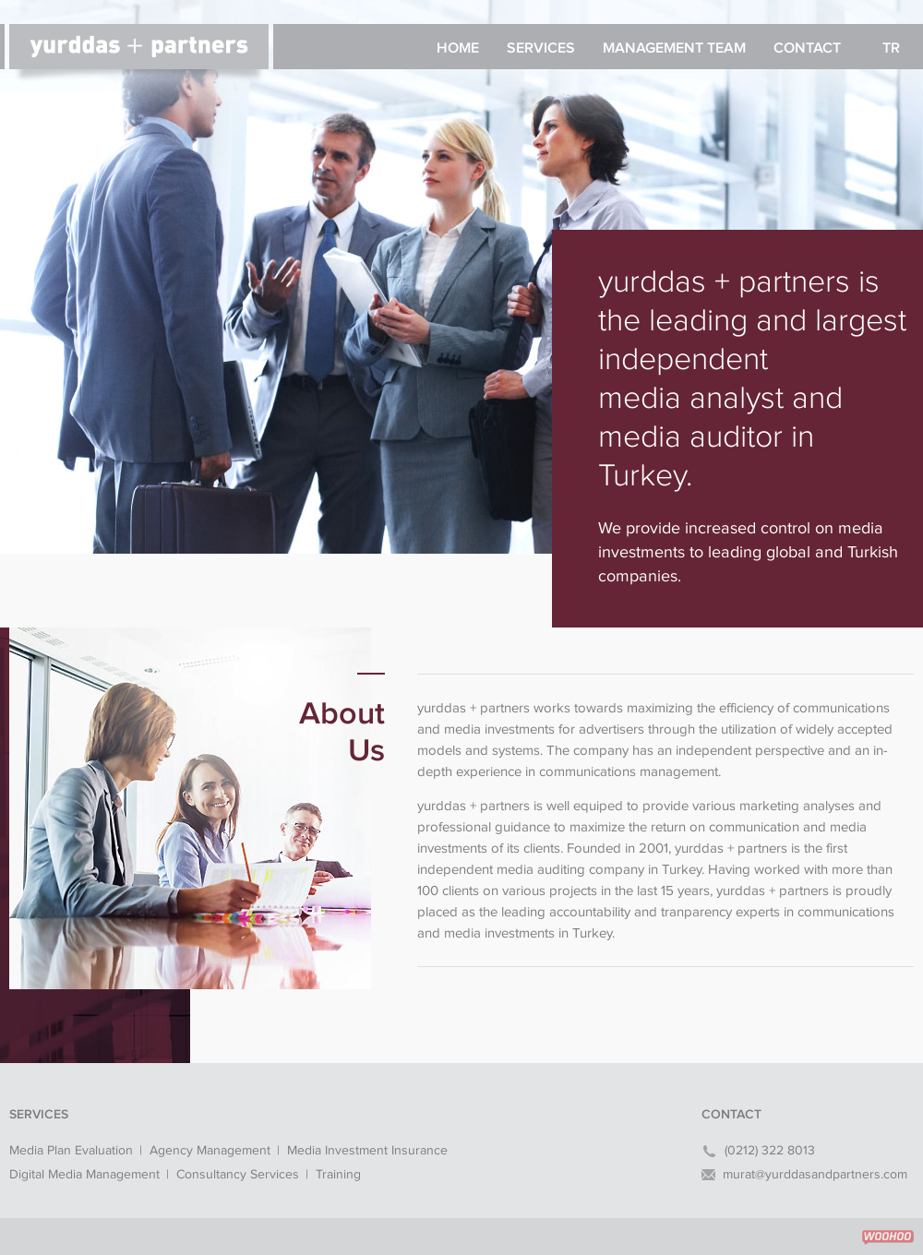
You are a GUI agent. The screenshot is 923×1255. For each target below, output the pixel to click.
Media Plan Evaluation (71, 1150)
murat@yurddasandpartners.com (815, 1174)
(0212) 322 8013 (770, 1150)
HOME (458, 48)
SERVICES (541, 48)
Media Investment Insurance (367, 1150)
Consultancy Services (237, 1174)
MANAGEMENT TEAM (674, 48)
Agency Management (210, 1150)
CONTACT (807, 48)
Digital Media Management (84, 1174)
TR (891, 48)
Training (338, 1174)
